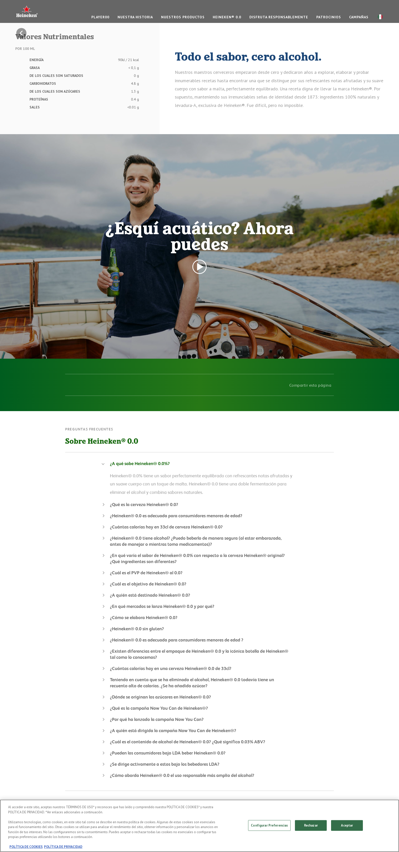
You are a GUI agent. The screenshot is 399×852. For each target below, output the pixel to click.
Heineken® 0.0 (227, 17)
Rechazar (311, 825)
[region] (199, 826)
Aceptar (347, 825)
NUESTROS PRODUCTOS (183, 17)
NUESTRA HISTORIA (135, 17)
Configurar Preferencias (269, 825)
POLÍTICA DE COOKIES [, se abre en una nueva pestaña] (26, 847)
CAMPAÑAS (358, 17)
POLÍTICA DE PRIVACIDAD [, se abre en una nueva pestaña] (63, 847)
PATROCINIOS (328, 17)
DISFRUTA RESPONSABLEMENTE (278, 17)
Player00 (100, 17)
